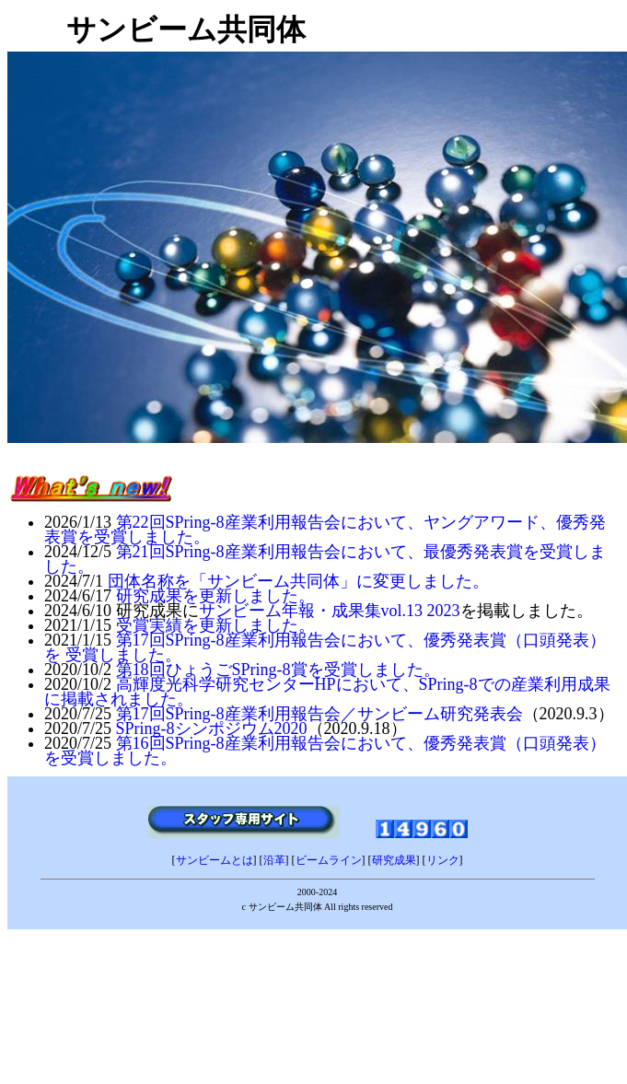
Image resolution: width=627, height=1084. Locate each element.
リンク (442, 860)
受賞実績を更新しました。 (215, 625)
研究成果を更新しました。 (215, 596)
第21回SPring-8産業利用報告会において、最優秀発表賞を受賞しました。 (325, 559)
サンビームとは (214, 860)
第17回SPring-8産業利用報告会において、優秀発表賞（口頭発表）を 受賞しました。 (325, 647)
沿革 (274, 860)
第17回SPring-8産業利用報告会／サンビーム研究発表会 (319, 714)
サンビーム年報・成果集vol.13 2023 (329, 610)
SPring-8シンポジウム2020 (212, 728)
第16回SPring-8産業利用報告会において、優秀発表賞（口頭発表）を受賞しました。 (325, 750)
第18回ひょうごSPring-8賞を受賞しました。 (278, 669)
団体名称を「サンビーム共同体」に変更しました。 (298, 581)
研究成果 (394, 860)
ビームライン (329, 860)
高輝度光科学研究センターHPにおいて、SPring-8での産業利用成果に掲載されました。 (327, 691)
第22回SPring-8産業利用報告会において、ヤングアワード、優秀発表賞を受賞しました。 (325, 529)
